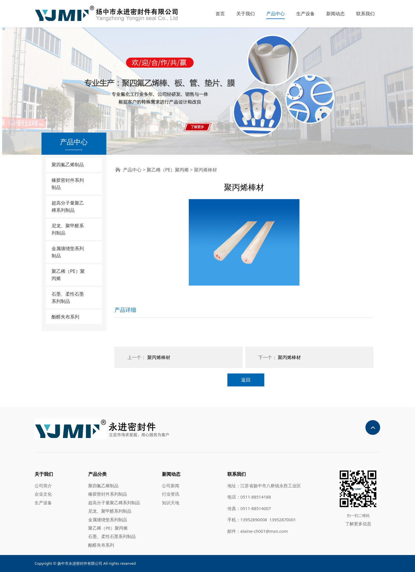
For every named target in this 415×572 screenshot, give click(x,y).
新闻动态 (335, 13)
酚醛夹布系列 (65, 317)
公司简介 (43, 485)
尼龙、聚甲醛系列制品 (68, 229)
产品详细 (125, 310)
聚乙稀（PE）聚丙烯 (68, 275)
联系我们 (365, 13)
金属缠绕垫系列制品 (68, 252)
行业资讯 (170, 494)
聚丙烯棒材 (158, 357)
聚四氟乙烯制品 (68, 164)
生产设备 (305, 13)
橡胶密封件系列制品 (68, 183)
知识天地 (170, 502)
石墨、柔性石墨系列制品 (68, 297)
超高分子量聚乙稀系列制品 (68, 206)
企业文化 (43, 494)
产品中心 (275, 13)
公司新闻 (170, 485)
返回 (245, 380)
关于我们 (245, 13)
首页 (220, 13)
